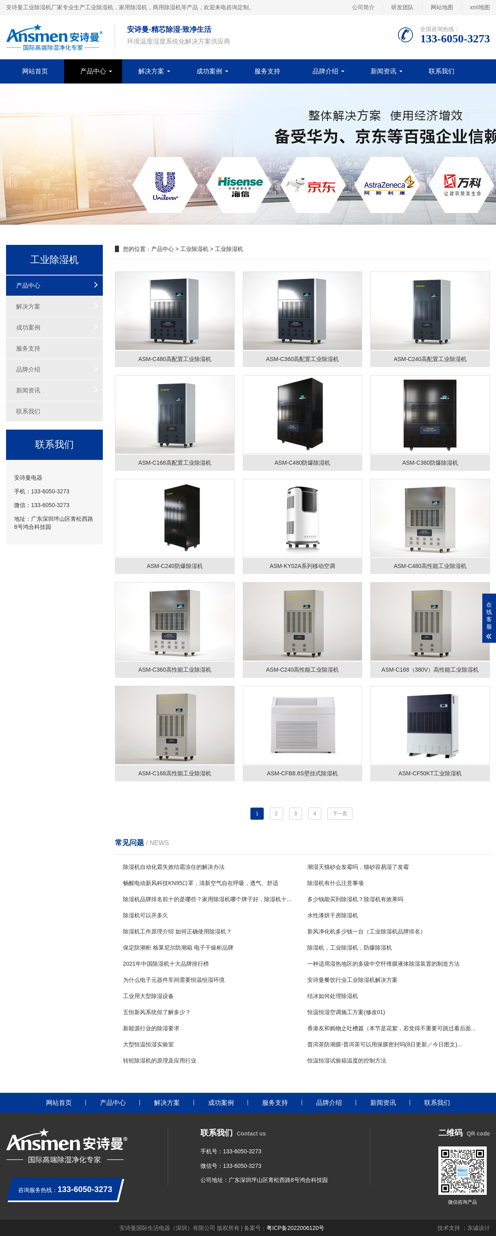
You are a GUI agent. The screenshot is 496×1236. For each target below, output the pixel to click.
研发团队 (402, 7)
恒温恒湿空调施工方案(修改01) (346, 1012)
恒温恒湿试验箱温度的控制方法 (346, 1060)
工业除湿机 (194, 249)
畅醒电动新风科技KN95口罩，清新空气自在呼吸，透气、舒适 (200, 883)
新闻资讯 (383, 71)
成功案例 (209, 71)
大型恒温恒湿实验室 (148, 1044)
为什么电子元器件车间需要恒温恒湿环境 (174, 980)
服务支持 (267, 71)
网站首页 (35, 71)
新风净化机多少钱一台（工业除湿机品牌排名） (366, 931)
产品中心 (93, 71)
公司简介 (363, 7)
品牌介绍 (325, 71)
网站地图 (442, 7)
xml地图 (480, 7)
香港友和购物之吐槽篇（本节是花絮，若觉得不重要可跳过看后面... (391, 1028)
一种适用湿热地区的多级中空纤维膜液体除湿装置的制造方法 (383, 963)
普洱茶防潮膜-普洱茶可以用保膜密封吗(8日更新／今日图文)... (384, 1044)
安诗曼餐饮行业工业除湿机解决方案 (352, 980)
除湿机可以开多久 (145, 915)
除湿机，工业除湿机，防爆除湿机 (349, 947)
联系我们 (441, 71)
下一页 (340, 813)
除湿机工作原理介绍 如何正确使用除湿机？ (177, 931)
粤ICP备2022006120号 (295, 1228)
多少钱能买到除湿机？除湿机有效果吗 (355, 899)
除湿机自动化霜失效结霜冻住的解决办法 (174, 867)
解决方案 (151, 71)
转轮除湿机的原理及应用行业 (159, 1060)
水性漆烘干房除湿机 (332, 915)
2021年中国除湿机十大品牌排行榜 (166, 963)
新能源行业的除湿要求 (151, 1028)
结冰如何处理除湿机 (332, 996)
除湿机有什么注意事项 (335, 883)
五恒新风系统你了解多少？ (157, 1012)
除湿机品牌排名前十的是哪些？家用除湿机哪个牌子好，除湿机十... (207, 899)
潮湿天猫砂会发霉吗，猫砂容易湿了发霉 (358, 867)
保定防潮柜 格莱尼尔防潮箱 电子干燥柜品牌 (178, 947)
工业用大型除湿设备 (148, 996)
